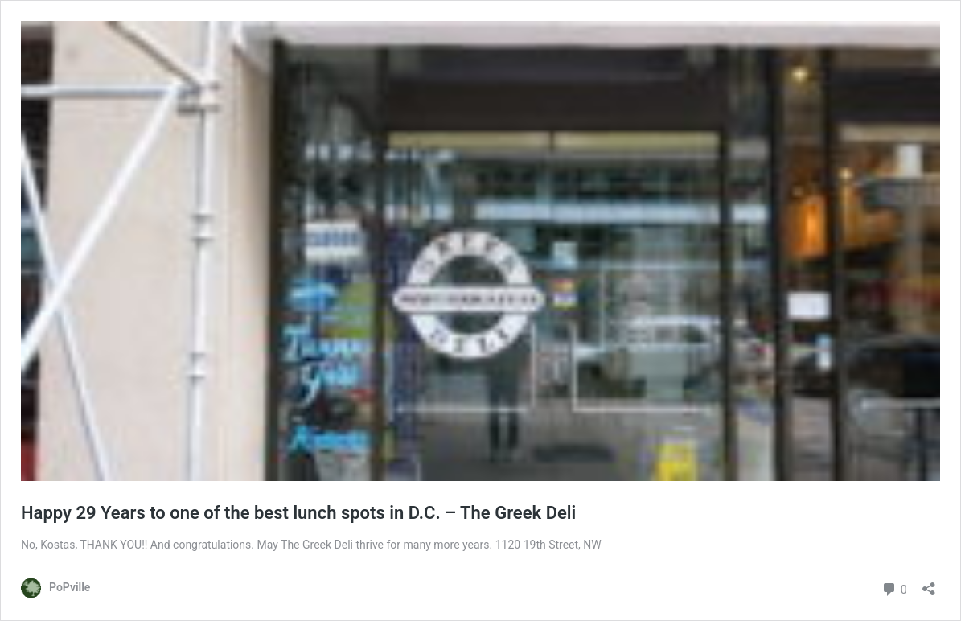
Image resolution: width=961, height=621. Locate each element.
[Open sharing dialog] (929, 583)
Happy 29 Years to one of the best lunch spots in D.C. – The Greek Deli (298, 513)
